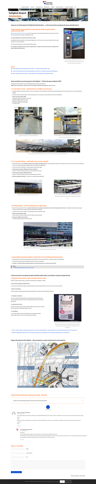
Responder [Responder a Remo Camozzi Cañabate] (19, 425)
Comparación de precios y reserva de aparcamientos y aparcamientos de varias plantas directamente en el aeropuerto (50, 330)
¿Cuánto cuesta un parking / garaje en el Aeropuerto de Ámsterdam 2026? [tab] (48, 400)
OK (62, 481)
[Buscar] (74, 7)
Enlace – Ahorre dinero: (17, 330)
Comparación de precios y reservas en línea (24, 267)
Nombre (27, 448)
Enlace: (14, 332)
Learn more (68, 481)
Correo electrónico (29, 452)
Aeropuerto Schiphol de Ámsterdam (19, 33)
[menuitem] (25, 7)
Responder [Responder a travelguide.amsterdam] (22, 439)
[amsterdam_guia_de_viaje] (48, 2)
